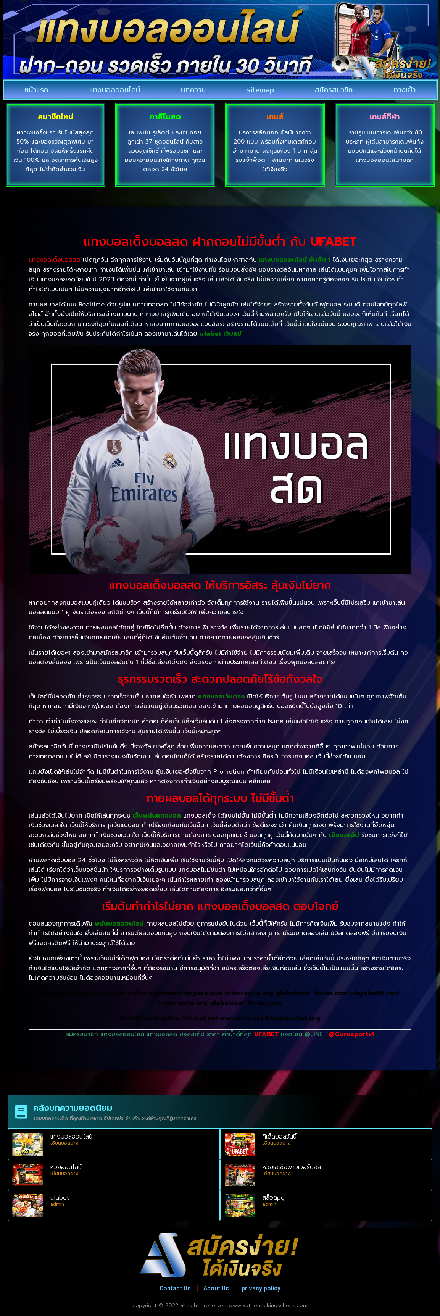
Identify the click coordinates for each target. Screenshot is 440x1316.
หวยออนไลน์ (66, 1167)
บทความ (193, 89)
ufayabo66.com (374, 993)
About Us (216, 1288)
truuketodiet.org (293, 1018)
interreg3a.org (249, 993)
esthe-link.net (184, 1018)
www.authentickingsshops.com (268, 1305)
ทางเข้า (405, 89)
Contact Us (171, 1288)
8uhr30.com (139, 1018)
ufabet (59, 1197)
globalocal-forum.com (312, 993)
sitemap (260, 89)
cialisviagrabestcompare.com (175, 993)
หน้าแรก (36, 89)
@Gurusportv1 (352, 1034)
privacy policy (265, 1288)
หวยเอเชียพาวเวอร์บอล (292, 1167)
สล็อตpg (274, 1197)
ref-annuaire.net (235, 1018)
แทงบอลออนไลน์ (114, 89)
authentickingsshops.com (83, 993)
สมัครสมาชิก (334, 89)
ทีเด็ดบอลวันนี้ (280, 1136)
